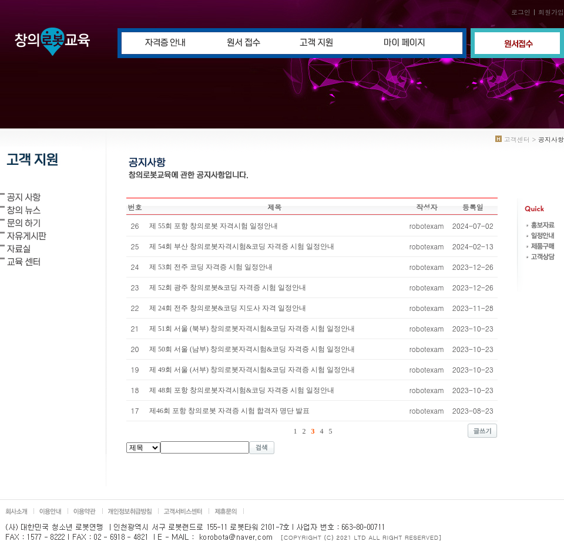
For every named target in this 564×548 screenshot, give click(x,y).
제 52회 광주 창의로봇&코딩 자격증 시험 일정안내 (227, 287)
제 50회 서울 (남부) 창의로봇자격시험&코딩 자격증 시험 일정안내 (252, 349)
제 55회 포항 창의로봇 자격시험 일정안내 (213, 226)
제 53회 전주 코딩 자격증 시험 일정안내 (211, 267)
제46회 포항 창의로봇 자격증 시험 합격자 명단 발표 (229, 411)
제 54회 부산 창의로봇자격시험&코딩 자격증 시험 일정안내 (241, 246)
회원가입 (551, 12)
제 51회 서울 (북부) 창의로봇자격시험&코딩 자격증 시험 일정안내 (252, 328)
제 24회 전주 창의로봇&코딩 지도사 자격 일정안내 (227, 308)
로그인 (521, 12)
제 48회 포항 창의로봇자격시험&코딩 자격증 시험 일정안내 (241, 390)
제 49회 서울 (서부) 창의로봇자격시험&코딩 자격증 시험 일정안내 (252, 370)
